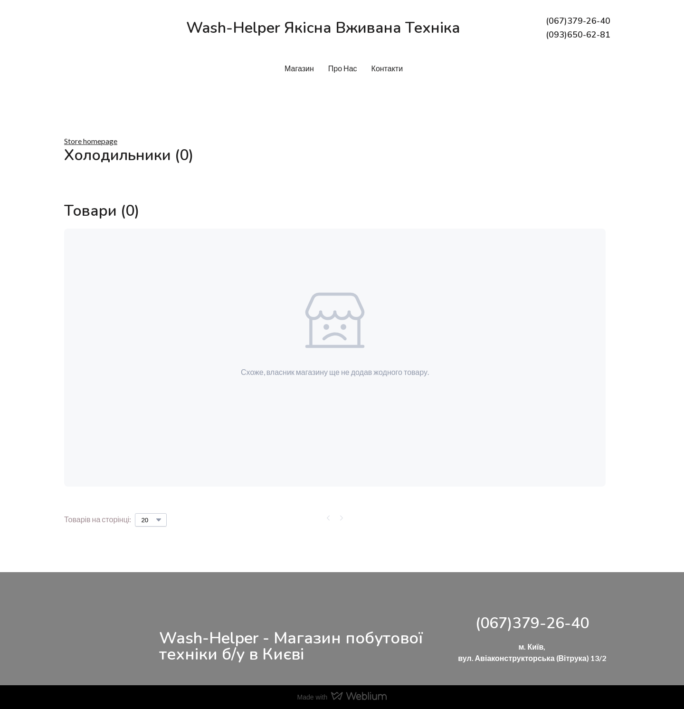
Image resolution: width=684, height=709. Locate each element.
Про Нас (342, 68)
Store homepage (90, 140)
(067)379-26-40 (578, 21)
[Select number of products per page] (151, 520)
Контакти (387, 68)
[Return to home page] (323, 28)
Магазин (299, 68)
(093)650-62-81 (578, 34)
